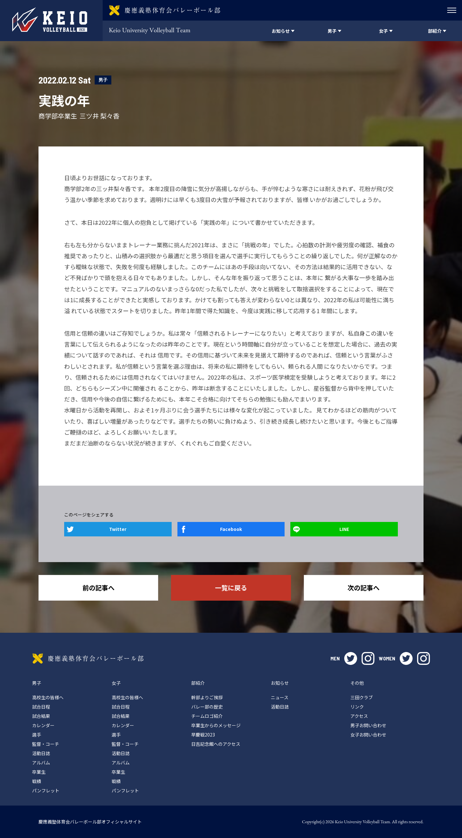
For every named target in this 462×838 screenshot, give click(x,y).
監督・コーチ (45, 744)
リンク (357, 706)
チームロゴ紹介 (207, 716)
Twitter (117, 529)
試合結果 (41, 716)
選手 (36, 734)
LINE (344, 529)
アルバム (41, 762)
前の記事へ (98, 587)
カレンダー (43, 725)
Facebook (231, 529)
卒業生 (39, 772)
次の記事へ (363, 587)
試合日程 (41, 706)
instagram (368, 658)
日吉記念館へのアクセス (215, 744)
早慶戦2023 (203, 734)
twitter (350, 658)
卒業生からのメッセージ (216, 725)
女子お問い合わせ (368, 734)
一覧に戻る (231, 587)
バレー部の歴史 (207, 706)
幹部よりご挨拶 (207, 697)
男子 (102, 80)
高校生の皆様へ (48, 697)
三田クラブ (361, 697)
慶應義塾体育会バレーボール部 (88, 658)
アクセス (359, 716)
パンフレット (45, 790)
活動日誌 (41, 753)
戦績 (36, 781)
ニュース (279, 697)
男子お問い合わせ (368, 725)
